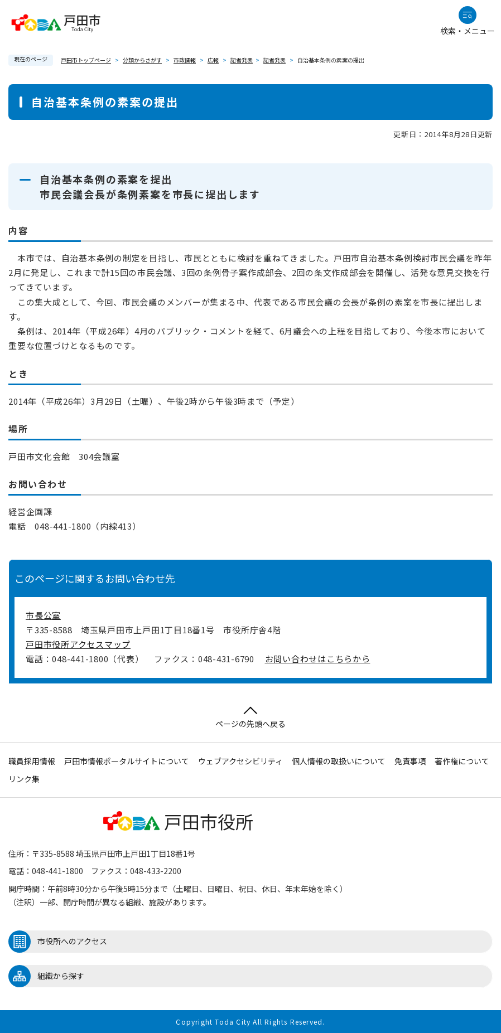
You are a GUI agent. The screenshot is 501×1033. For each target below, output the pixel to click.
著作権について (462, 761)
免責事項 (410, 761)
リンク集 (24, 778)
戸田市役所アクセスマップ (78, 644)
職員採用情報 (31, 761)
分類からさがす (142, 60)
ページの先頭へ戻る (250, 717)
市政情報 (185, 60)
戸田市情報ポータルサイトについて (126, 761)
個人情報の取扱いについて (339, 761)
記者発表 (241, 60)
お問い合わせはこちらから (317, 659)
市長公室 (43, 615)
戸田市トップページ (86, 60)
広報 (213, 60)
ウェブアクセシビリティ (240, 761)
